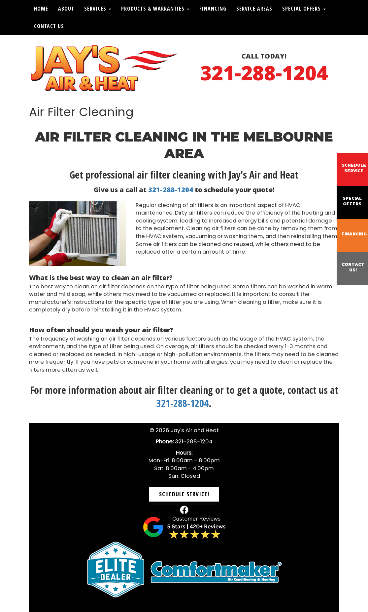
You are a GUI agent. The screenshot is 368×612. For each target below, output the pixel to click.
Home (41, 8)
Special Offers (304, 8)
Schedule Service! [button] (184, 494)
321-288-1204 (264, 72)
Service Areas (254, 8)
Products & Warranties (155, 8)
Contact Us (49, 26)
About (66, 8)
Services (97, 8)
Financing (212, 8)
